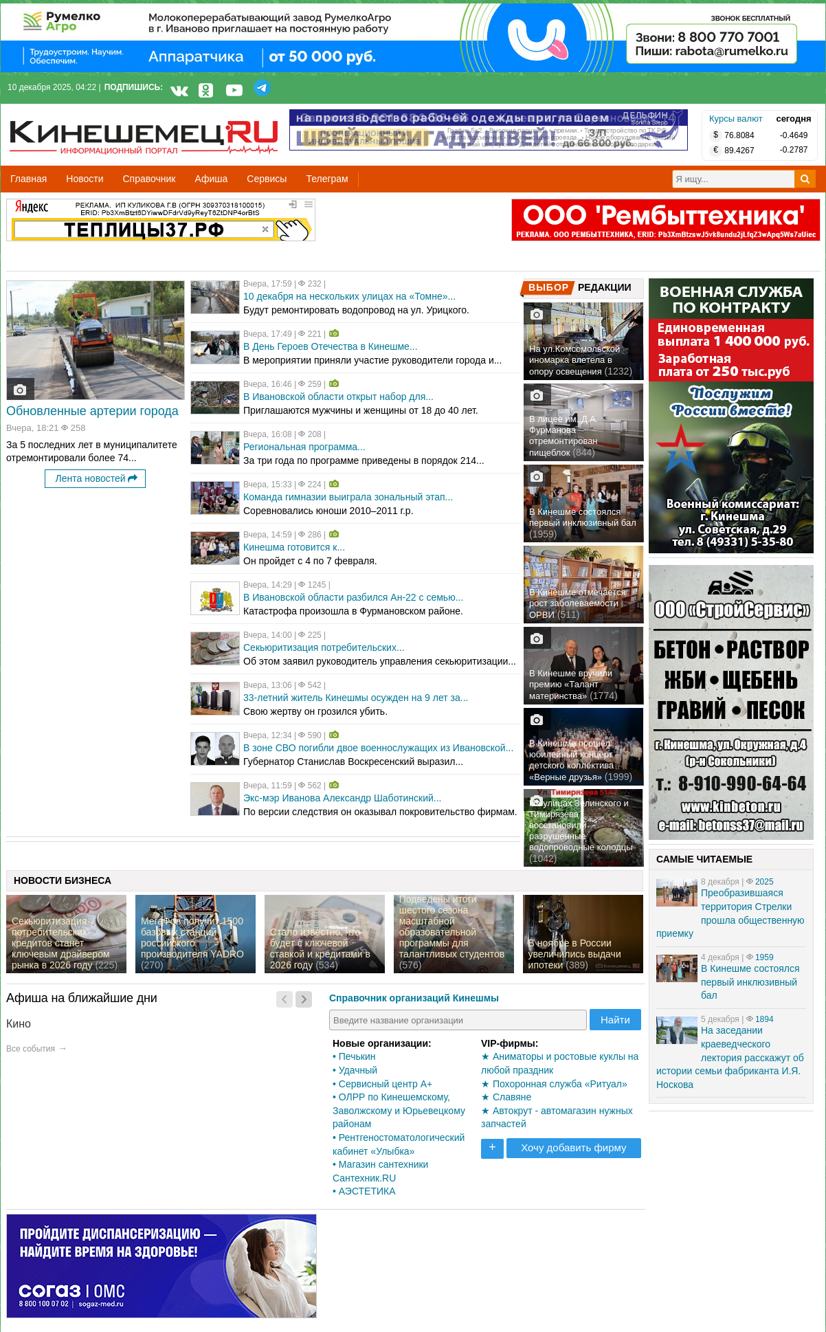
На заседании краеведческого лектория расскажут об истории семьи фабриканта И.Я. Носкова (730, 1057)
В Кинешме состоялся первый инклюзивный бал (582, 517)
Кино (18, 1024)
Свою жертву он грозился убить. (315, 711)
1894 (764, 1019)
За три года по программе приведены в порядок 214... (363, 460)
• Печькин (354, 1056)
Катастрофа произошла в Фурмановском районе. (353, 611)
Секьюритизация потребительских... (324, 647)
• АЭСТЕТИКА (364, 1191)
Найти (615, 1019)
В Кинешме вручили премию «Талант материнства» (570, 684)
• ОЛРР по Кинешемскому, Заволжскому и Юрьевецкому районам (399, 1110)
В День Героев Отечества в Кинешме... (330, 346)
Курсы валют (736, 118)
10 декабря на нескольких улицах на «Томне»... (349, 296)
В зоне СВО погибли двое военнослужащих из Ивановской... (378, 747)
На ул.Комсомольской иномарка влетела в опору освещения (574, 360)
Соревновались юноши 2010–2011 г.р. (328, 510)
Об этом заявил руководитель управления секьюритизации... (379, 661)
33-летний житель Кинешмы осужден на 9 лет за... (355, 697)
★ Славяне (506, 1096)
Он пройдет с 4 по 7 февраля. (310, 560)
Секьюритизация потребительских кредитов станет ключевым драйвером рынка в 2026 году (61, 942)
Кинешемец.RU (60, 111)
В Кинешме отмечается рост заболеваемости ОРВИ (577, 603)
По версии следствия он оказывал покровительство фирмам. (380, 811)
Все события (30, 1049)
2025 (764, 882)
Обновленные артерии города (92, 411)
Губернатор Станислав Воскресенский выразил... (353, 761)
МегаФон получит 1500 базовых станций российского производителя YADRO (192, 937)
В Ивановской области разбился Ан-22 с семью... (353, 597)
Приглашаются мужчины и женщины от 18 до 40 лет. (360, 410)
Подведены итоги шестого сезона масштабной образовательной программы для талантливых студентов (451, 926)
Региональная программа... (304, 446)
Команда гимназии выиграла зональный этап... (348, 496)
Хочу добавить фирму (573, 1147)
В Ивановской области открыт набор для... (338, 396)
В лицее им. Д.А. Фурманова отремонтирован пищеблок (564, 436)
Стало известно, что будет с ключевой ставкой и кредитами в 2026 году (320, 948)
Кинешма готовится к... (294, 547)
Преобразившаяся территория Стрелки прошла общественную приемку (730, 913)
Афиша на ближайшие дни (81, 998)
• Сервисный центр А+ (382, 1083)
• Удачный (355, 1070)
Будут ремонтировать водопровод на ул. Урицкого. (356, 309)
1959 (764, 957)
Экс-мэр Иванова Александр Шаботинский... (342, 797)
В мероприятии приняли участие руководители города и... (372, 360)
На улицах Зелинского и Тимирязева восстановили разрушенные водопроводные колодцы (581, 825)
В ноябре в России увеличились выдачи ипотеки (574, 953)
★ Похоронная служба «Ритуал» (554, 1083)
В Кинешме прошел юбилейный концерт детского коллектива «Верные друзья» (571, 760)
